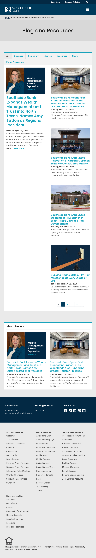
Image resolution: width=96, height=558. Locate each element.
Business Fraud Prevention (18, 467)
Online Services (43, 432)
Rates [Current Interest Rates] (38, 479)
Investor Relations (73, 2)
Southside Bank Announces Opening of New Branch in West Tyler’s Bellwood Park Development (68, 219)
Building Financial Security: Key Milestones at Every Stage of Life (70, 278)
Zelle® (39, 490)
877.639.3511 (11, 410)
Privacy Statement (41, 547)
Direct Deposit (12, 459)
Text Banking (42, 486)
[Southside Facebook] (66, 411)
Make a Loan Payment (46, 447)
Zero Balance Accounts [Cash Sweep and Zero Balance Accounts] (72, 479)
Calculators (11, 447)
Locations (55, 2)
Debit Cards (11, 455)
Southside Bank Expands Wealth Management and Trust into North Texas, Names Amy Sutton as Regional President (24, 111)
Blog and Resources (15, 527)
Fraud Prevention (15, 62)
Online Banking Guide (45, 467)
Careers (9, 507)
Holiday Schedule (14, 515)
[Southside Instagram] (80, 411)
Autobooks (67, 439)
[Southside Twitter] (70, 411)
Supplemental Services (16, 479)
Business (18, 56)
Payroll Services (69, 471)
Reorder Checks (43, 483)
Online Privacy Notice (59, 547)
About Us (10, 499)
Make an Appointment (46, 451)
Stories (48, 56)
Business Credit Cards (72, 443)
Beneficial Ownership (15, 443)
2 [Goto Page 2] (67, 304)
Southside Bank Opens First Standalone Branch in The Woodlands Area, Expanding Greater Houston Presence (68, 102)
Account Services (14, 432)
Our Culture (11, 503)
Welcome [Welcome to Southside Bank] (10, 436)
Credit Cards (11, 451)
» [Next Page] (81, 304)
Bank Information (14, 496)
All (7, 56)
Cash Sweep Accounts (72, 451)
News (75, 56)
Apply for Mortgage (45, 439)
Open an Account (43, 471)
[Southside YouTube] (84, 411)
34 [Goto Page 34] (77, 304)
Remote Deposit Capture (73, 475)
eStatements (42, 443)
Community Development (17, 511)
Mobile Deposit (43, 459)
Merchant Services (70, 467)
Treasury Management (73, 432)
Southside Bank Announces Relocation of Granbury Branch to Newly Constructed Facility (70, 160)
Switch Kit (10, 483)
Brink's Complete (70, 447)
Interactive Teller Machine (18, 471)
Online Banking (43, 463)
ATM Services (12, 439)
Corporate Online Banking (73, 455)
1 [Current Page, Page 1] (63, 304)
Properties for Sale (44, 475)
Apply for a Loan (43, 436)
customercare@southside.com (18, 413)
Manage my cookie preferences (18, 547)
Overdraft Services (14, 475)
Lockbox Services (70, 463)
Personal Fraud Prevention (18, 463)
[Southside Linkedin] (75, 411)
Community (33, 56)
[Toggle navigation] (87, 9)
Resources (62, 56)
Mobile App (41, 455)
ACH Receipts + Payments (73, 436)
